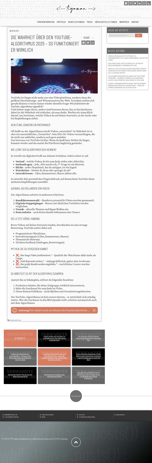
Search (138, 35)
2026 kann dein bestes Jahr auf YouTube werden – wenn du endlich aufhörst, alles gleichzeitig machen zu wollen (54, 357)
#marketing (12, 320)
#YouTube (18, 320)
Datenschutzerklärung (87, 417)
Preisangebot (76, 396)
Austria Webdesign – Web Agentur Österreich (34, 438)
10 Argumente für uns (11, 417)
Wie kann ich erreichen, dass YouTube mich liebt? (54, 375)
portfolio (61, 21)
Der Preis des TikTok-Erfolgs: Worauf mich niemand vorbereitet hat (88, 338)
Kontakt (135, 21)
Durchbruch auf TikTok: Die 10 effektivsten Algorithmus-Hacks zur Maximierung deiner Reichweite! (88, 375)
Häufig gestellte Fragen (106, 21)
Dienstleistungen (76, 21)
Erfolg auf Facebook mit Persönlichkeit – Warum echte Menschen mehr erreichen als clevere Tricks (20, 357)
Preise (90, 21)
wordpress (124, 21)
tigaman (64, 438)
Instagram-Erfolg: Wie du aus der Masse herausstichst (20, 375)
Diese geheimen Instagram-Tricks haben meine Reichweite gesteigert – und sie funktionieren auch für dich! (88, 357)
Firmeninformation (45, 21)
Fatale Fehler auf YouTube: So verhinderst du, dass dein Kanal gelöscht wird (54, 338)
